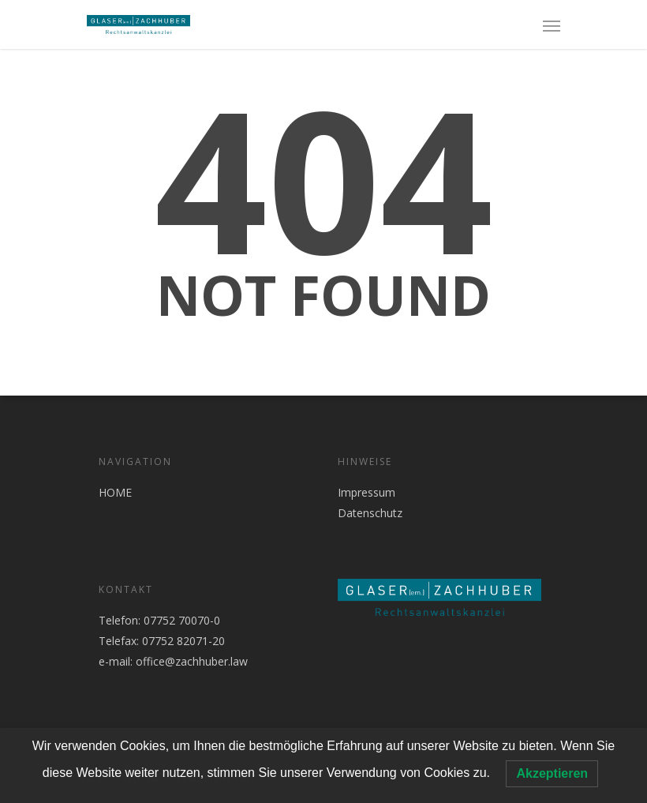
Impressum (366, 492)
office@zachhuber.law (192, 661)
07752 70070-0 (180, 620)
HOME (115, 492)
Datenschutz (370, 512)
